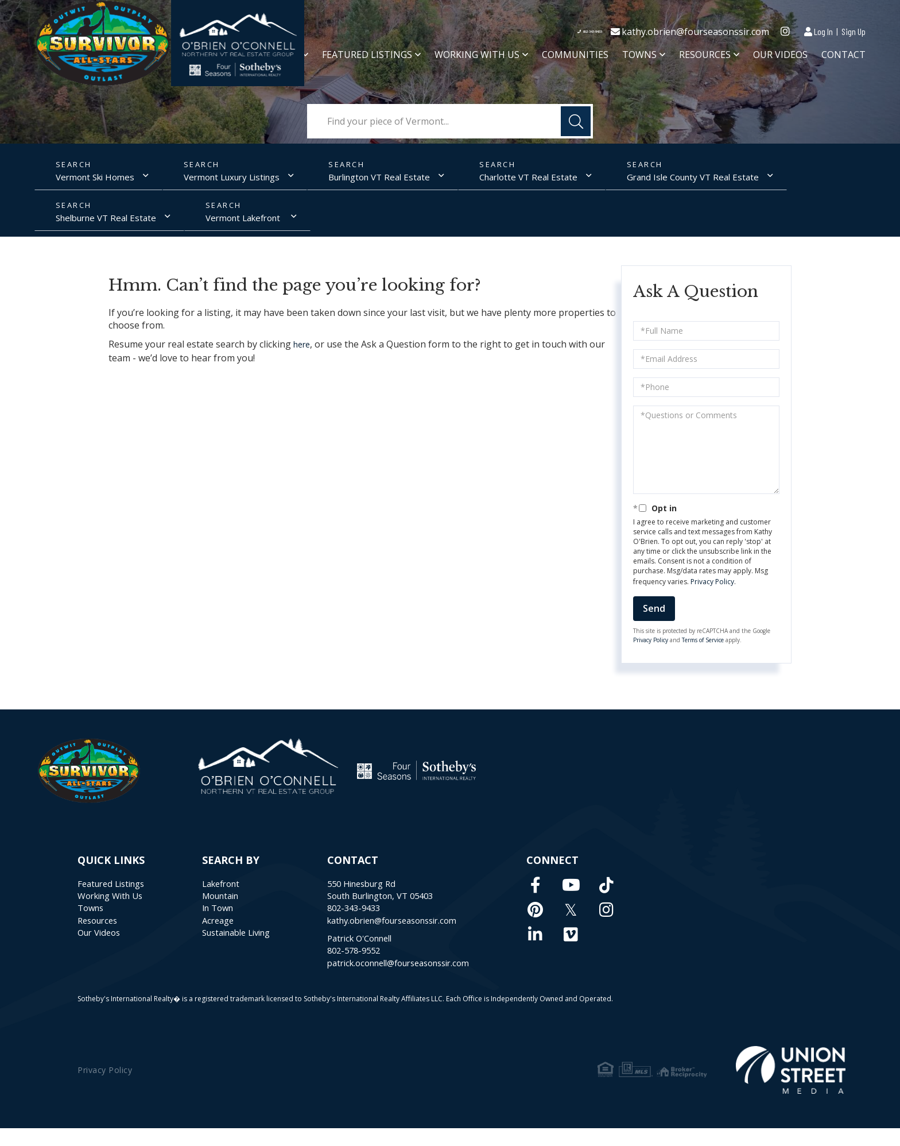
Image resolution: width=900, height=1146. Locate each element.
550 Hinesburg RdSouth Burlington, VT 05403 (405, 898)
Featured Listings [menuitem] (367, 57)
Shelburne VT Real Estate (812, 179)
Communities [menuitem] (575, 57)
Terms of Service (703, 647)
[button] (576, 121)
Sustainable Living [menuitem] (249, 946)
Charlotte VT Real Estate (501, 179)
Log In (823, 31)
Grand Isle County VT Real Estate (656, 179)
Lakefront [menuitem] (231, 891)
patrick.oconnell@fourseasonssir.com (426, 980)
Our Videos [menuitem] (780, 57)
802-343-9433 (569, 32)
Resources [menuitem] (705, 57)
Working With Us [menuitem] (477, 57)
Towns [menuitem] (639, 57)
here (303, 352)
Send (654, 615)
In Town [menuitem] (227, 919)
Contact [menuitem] (843, 57)
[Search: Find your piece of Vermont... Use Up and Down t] (450, 121)
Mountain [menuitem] (231, 905)
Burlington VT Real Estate (361, 179)
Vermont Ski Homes (87, 179)
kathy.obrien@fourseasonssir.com (695, 32)
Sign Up (853, 31)
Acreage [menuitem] (227, 933)
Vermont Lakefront (85, 223)
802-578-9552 (375, 966)
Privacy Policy (712, 588)
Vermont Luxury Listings (222, 179)
